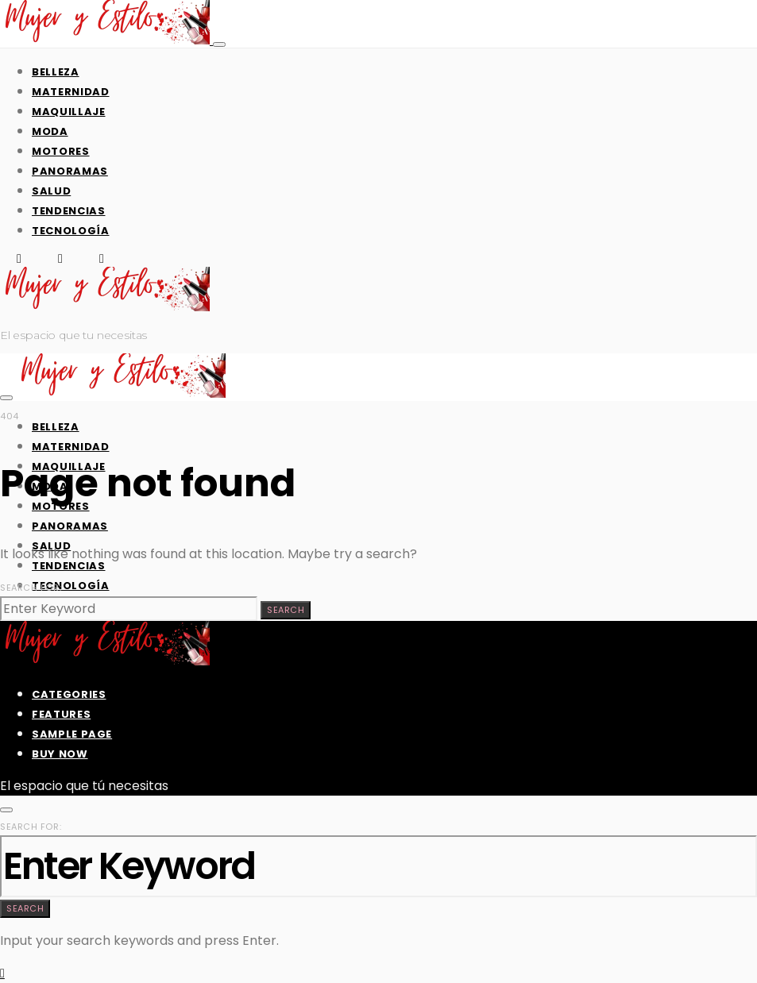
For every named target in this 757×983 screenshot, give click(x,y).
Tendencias (69, 210)
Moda (50, 131)
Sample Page (72, 734)
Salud (51, 191)
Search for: (30, 587)
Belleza (55, 71)
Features (61, 714)
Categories (69, 694)
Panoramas (70, 171)
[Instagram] (102, 258)
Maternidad (71, 91)
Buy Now (60, 753)
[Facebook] (19, 258)
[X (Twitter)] (60, 258)
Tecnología (71, 230)
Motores (61, 151)
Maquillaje (69, 111)
